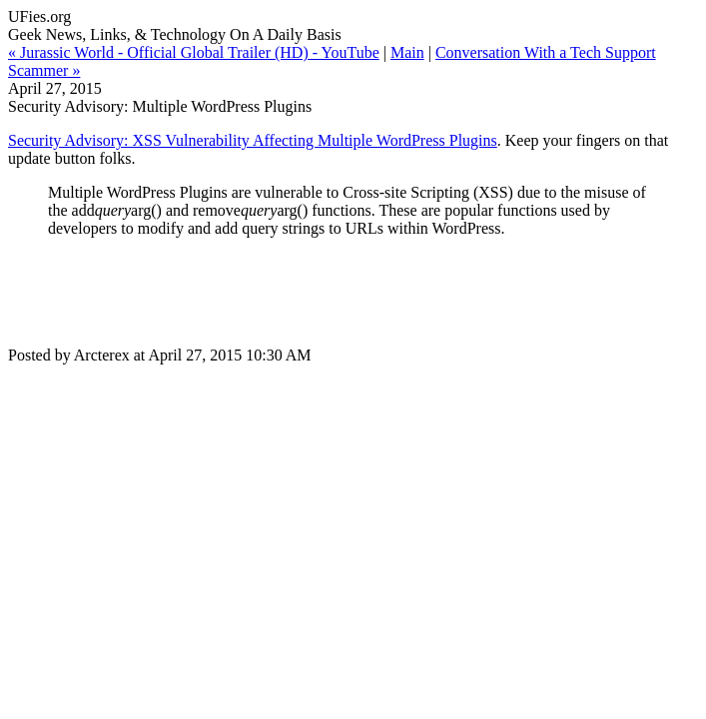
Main (407, 52)
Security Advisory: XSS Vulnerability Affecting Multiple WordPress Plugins (252, 140)
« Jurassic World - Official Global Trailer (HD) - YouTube (193, 52)
